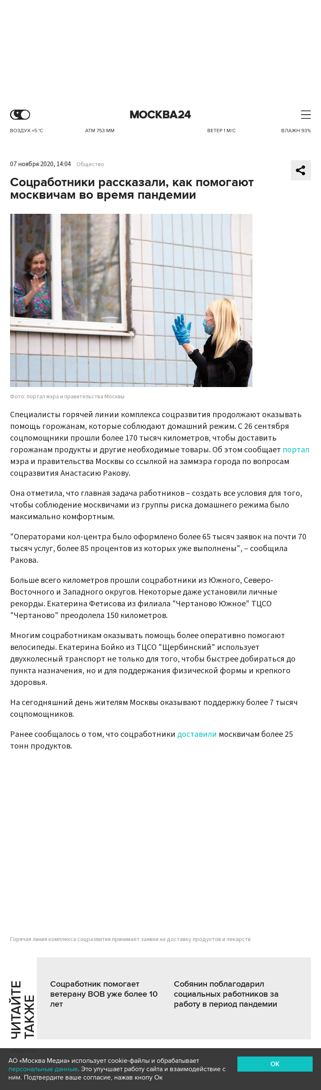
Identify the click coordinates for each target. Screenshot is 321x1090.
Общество (90, 164)
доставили (197, 734)
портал (296, 450)
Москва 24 (160, 115)
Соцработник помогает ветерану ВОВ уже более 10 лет (104, 994)
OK (275, 1064)
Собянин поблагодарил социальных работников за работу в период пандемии (226, 994)
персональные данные (43, 1069)
